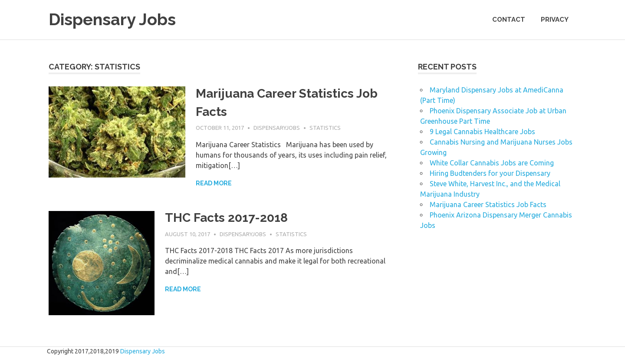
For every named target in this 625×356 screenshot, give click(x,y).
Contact (508, 19)
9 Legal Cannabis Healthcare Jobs (482, 131)
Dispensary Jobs (112, 19)
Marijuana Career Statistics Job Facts (488, 204)
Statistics (325, 128)
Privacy (555, 19)
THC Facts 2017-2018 (226, 218)
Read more (214, 183)
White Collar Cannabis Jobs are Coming (492, 163)
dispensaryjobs (276, 128)
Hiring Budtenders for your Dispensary (490, 173)
